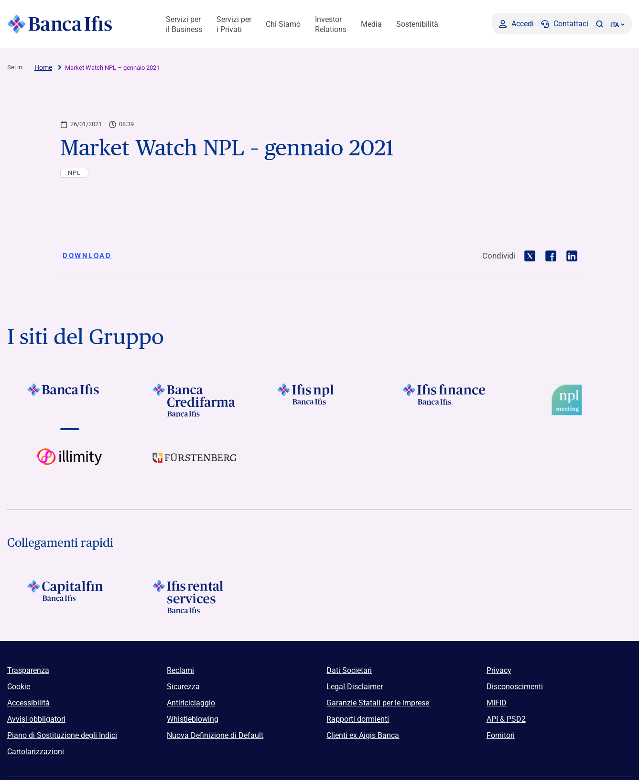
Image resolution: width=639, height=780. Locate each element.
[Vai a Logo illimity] (69, 465)
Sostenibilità (417, 24)
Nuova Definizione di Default (215, 735)
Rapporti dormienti (357, 719)
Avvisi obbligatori (36, 719)
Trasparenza (28, 670)
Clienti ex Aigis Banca (362, 735)
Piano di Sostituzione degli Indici (62, 735)
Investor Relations (331, 24)
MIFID (497, 702)
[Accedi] (516, 24)
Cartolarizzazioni (35, 751)
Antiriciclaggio (191, 702)
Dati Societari (349, 670)
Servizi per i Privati (234, 24)
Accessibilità (28, 702)
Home (43, 67)
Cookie (18, 686)
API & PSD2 (506, 719)
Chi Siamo (283, 24)
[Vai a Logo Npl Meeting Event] (569, 400)
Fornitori (501, 735)
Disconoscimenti (515, 686)
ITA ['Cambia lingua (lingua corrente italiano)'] (617, 25)
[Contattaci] (564, 24)
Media (371, 24)
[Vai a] (69, 400)
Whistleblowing (192, 719)
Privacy (499, 670)
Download (87, 255)
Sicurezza (183, 686)
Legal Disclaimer (354, 686)
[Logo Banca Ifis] (59, 24)
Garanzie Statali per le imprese (377, 702)
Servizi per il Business (184, 24)
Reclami (180, 670)
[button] (599, 24)
